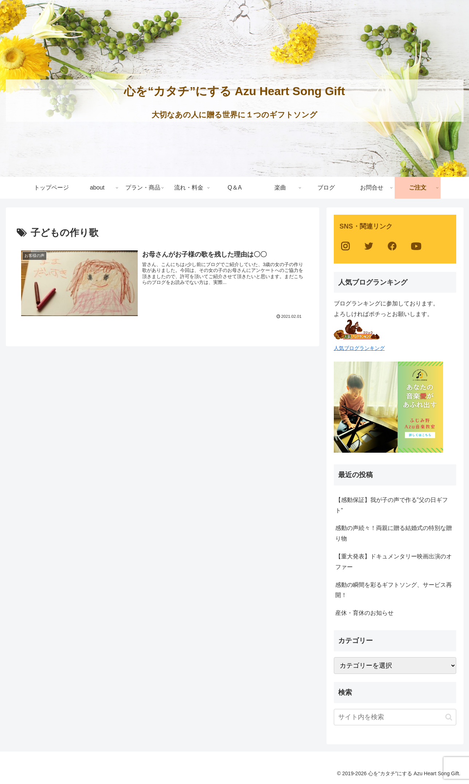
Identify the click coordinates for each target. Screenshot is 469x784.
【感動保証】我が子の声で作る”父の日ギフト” (391, 505)
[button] (448, 717)
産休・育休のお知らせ (364, 613)
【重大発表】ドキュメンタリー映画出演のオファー (393, 561)
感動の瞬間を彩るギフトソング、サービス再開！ (393, 590)
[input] (395, 717)
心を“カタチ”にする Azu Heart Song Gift (234, 91)
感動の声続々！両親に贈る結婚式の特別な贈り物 (393, 533)
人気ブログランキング (359, 348)
